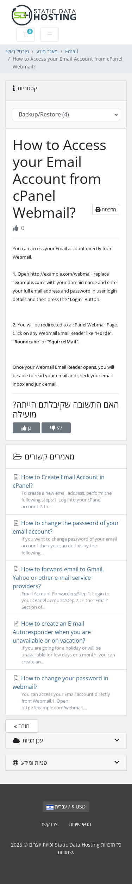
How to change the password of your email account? (66, 537)
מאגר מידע (47, 51)
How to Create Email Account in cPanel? (66, 491)
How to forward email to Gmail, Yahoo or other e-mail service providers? (66, 588)
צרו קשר (49, 824)
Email (71, 51)
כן (26, 428)
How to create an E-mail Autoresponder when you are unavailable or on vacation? (66, 642)
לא (56, 428)
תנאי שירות (80, 824)
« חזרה (22, 726)
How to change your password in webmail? (66, 692)
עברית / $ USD (66, 806)
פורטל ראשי (17, 51)
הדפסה (105, 209)
